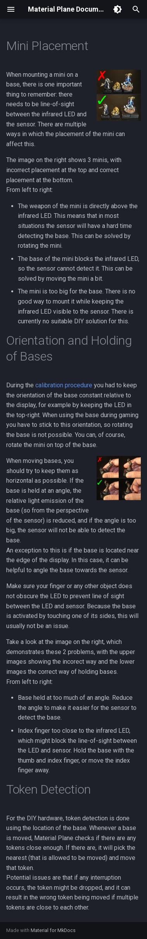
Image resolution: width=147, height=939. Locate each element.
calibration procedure (63, 385)
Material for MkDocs (53, 930)
